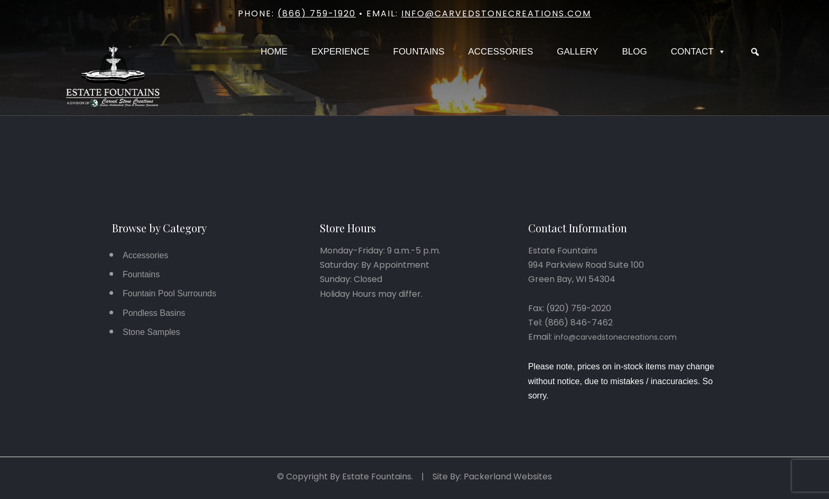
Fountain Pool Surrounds (169, 293)
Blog (634, 52)
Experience (340, 52)
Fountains (419, 52)
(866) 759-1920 (317, 13)
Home (274, 52)
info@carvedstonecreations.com (496, 13)
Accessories (500, 52)
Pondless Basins (154, 313)
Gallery (577, 52)
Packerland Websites (508, 476)
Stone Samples (151, 332)
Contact (698, 51)
